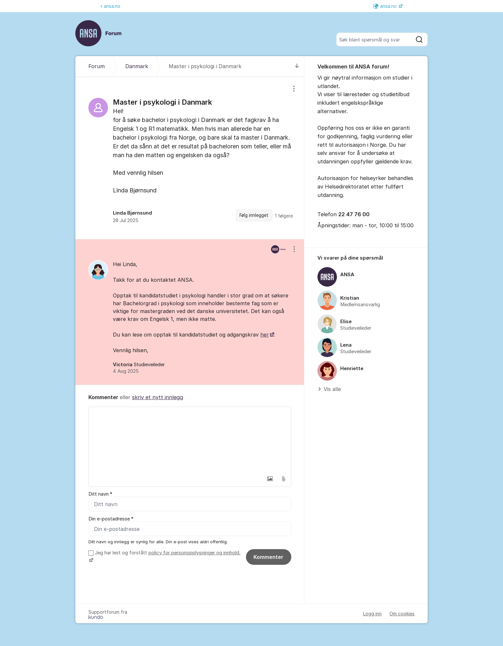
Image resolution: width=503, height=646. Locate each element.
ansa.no (110, 6)
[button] (270, 478)
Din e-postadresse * (110, 519)
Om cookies (402, 613)
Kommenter (268, 557)
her (264, 334)
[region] (189, 158)
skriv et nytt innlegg (157, 397)
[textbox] (190, 439)
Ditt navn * (100, 494)
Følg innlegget (253, 215)
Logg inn (372, 613)
